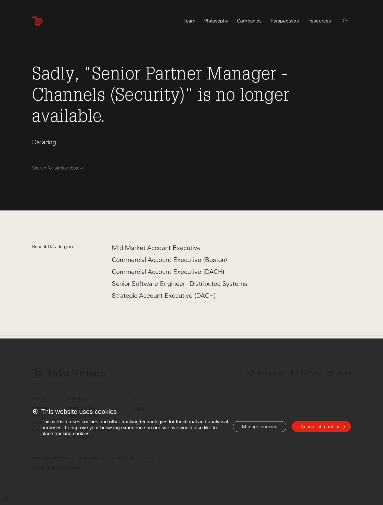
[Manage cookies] (259, 426)
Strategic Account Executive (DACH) (164, 295)
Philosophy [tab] (216, 21)
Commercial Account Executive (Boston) (169, 260)
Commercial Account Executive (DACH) (168, 272)
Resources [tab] (319, 21)
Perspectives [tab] (285, 21)
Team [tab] (189, 21)
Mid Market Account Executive (156, 248)
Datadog (44, 142)
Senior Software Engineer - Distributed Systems (179, 283)
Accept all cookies (321, 426)
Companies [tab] (249, 21)
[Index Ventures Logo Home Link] (37, 21)
